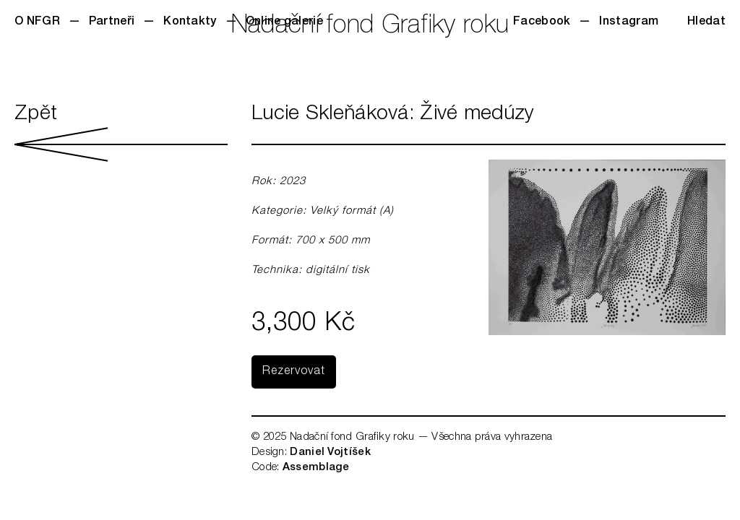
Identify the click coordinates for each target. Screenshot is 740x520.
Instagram (628, 22)
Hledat (706, 22)
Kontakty (189, 22)
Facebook (541, 22)
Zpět (121, 133)
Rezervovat (293, 372)
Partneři (111, 22)
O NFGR (37, 22)
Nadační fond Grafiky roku (370, 27)
